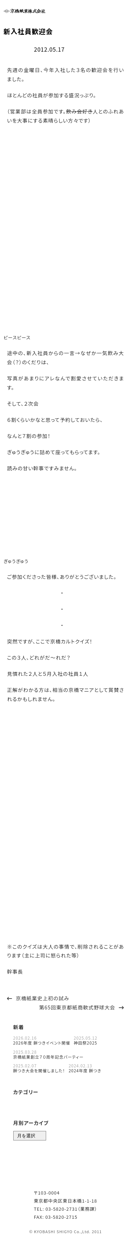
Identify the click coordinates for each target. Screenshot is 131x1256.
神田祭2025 (85, 1042)
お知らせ (22, 1102)
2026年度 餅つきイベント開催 (42, 1042)
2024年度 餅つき (84, 1070)
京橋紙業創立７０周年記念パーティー (48, 1056)
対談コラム (24, 1114)
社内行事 (16, 49)
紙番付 (85, 1102)
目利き (43, 1102)
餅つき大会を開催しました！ (39, 1070)
